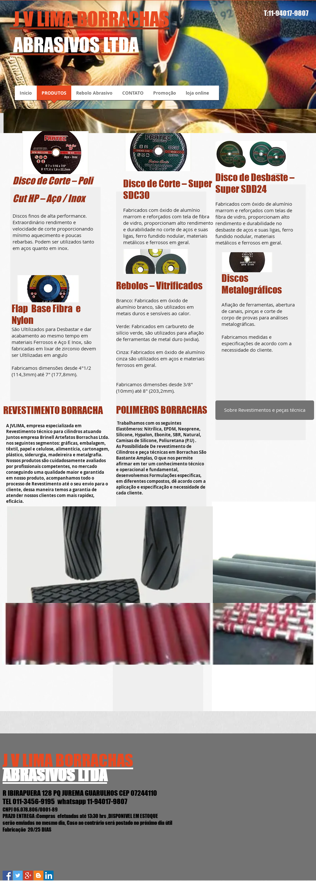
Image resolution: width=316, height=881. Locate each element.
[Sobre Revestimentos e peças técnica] (264, 410)
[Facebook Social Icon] (7, 875)
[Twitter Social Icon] (18, 875)
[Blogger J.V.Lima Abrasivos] (38, 875)
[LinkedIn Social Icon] (49, 875)
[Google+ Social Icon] (28, 875)
